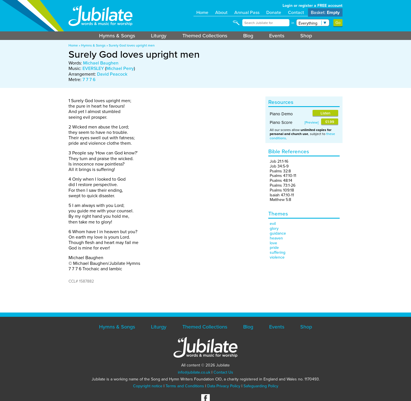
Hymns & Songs (117, 35)
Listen (325, 113)
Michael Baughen (100, 63)
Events (276, 35)
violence (277, 257)
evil (273, 224)
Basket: (325, 12)
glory (274, 228)
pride (274, 248)
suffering (277, 252)
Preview (311, 122)
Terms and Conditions (185, 386)
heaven (276, 238)
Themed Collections (204, 35)
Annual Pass (246, 12)
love (273, 243)
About (221, 12)
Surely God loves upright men (132, 45)
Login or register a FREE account (312, 6)
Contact (296, 12)
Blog (248, 35)
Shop (306, 35)
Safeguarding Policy (260, 386)
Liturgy (158, 35)
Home (202, 12)
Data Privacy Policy (223, 386)
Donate (273, 12)
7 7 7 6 (89, 79)
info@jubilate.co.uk (194, 372)
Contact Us (223, 372)
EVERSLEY (93, 68)
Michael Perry (120, 68)
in (292, 22)
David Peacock (112, 74)
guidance (278, 233)
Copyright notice (147, 386)
